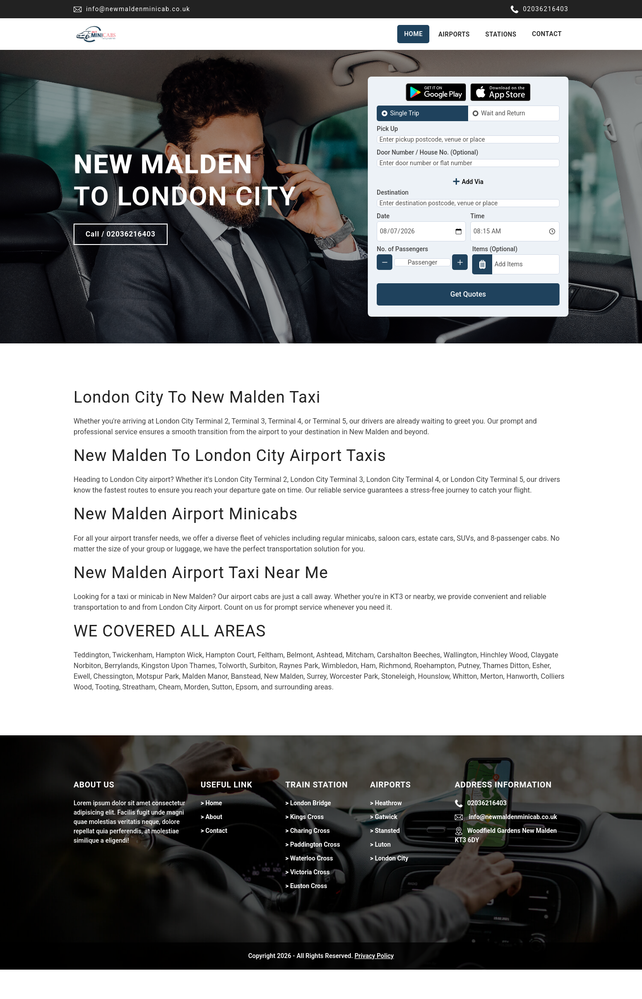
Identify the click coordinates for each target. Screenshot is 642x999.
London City (391, 887)
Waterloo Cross (311, 887)
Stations (501, 34)
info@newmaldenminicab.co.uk (132, 9)
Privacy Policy (374, 985)
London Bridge (310, 832)
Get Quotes (468, 323)
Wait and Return (503, 113)
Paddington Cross (315, 873)
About (214, 846)
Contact (547, 33)
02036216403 (539, 9)
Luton (383, 873)
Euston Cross (308, 915)
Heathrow (388, 832)
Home (413, 33)
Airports (453, 34)
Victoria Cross (310, 901)
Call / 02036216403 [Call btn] (121, 249)
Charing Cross (310, 860)
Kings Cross (307, 846)
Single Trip (404, 113)
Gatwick (386, 846)
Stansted (387, 860)
